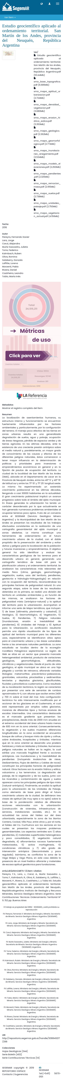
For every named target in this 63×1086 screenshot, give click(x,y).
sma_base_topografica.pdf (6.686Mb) (47, 81)
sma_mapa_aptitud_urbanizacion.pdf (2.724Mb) (47, 93)
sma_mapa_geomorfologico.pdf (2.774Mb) (47, 140)
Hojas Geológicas (11, 1051)
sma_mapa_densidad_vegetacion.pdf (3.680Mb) (47, 106)
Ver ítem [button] (10, 17)
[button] (41, 3)
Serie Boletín (8, 1054)
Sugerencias (21, 1074)
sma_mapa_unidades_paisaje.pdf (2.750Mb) (47, 203)
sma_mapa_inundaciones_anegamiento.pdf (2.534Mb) (46, 152)
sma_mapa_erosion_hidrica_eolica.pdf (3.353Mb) (47, 119)
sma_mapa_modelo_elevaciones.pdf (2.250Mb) (47, 164)
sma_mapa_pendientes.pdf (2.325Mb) (47, 173)
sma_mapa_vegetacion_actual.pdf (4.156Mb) (46, 213)
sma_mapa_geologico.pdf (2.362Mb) (47, 131)
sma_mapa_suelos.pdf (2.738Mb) (47, 193)
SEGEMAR (7, 1067)
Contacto (7, 1074)
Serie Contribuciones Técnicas (18, 1057)
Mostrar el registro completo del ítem (22, 408)
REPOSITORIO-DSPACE (14, 1071)
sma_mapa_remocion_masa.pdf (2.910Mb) (47, 183)
